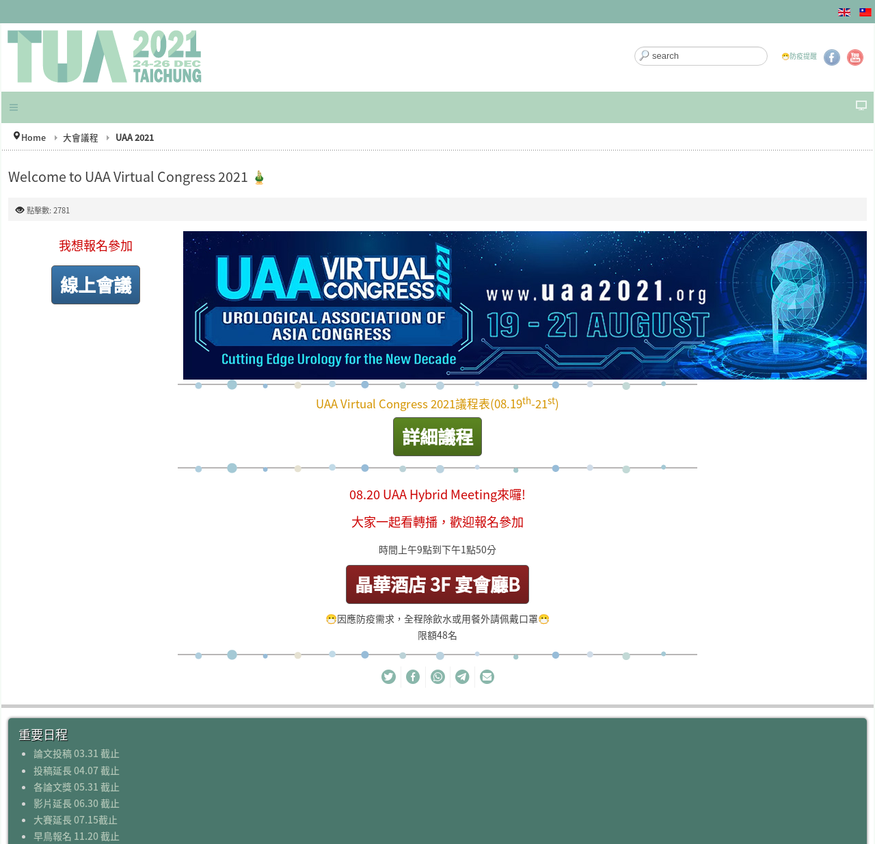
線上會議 (95, 284)
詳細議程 (437, 436)
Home (33, 137)
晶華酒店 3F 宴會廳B (437, 583)
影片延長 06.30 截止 (76, 803)
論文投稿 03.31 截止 (76, 753)
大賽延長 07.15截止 (75, 819)
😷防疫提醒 (799, 56)
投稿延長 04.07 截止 (76, 770)
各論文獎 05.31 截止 (76, 786)
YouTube (855, 57)
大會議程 (80, 137)
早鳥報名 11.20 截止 (76, 836)
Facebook (832, 57)
